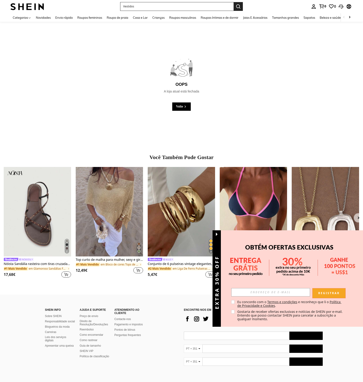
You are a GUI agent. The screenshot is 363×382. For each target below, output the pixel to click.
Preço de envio (89, 316)
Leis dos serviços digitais (55, 339)
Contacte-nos (122, 319)
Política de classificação (94, 356)
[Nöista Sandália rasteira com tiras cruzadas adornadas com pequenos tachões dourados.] (37, 211)
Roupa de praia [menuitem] (117, 17)
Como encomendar (91, 334)
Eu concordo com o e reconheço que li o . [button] (289, 304)
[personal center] (313, 6)
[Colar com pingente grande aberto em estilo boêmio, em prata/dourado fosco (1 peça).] (325, 211)
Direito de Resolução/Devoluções (94, 323)
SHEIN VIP (86, 351)
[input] (270, 292)
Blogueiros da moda (57, 326)
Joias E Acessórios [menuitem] (255, 17)
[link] (322, 6)
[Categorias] (22, 17)
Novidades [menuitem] (43, 17)
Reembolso (87, 329)
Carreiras (50, 332)
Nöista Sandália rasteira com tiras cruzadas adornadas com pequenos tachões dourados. (37, 264)
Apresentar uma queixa (59, 345)
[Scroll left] (344, 17)
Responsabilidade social (60, 321)
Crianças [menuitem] (158, 17)
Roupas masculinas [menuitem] (182, 17)
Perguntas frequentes (127, 335)
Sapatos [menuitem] (309, 17)
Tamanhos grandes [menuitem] (285, 17)
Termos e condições (282, 302)
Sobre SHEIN (53, 316)
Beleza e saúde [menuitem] (330, 17)
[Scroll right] (349, 17)
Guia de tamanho (90, 345)
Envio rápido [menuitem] (64, 17)
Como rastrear (88, 340)
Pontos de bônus (124, 329)
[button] (341, 6)
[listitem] (37, 223)
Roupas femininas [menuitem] (89, 17)
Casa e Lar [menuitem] (140, 17)
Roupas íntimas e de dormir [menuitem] (219, 17)
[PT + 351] (193, 349)
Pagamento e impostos (128, 324)
